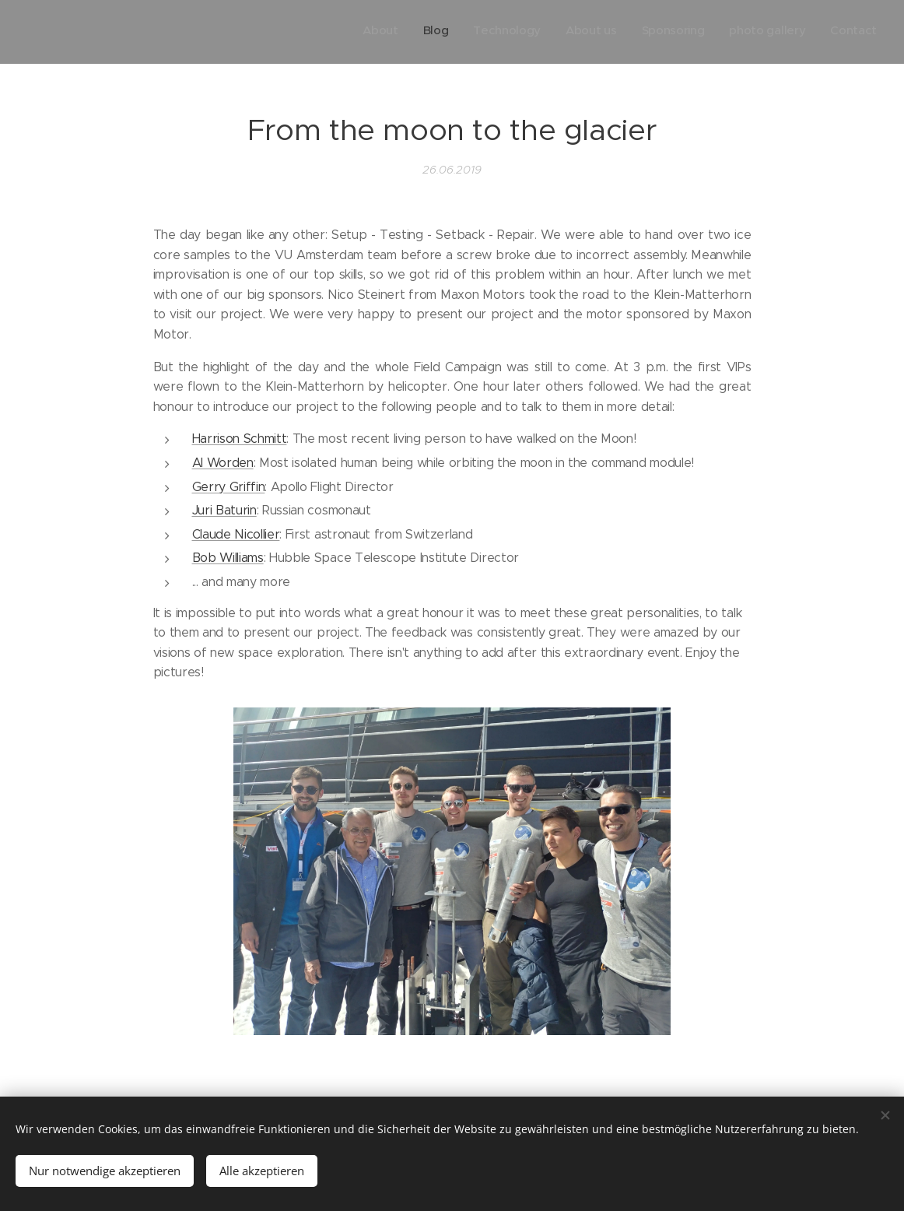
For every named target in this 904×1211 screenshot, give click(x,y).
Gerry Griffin (228, 486)
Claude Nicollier (236, 533)
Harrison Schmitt (239, 438)
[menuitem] (732, 31)
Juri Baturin (224, 510)
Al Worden (223, 462)
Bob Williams (228, 557)
